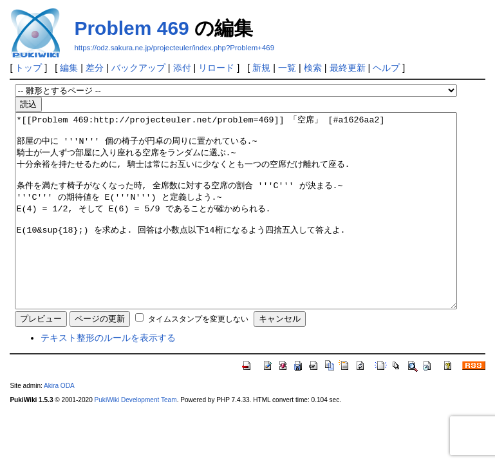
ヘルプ (386, 68)
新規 (261, 68)
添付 (182, 68)
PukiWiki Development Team (136, 438)
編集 (69, 68)
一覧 (287, 68)
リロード (216, 68)
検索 (313, 68)
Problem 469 (131, 28)
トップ (28, 68)
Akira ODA (59, 424)
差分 (95, 68)
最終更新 (348, 68)
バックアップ (138, 68)
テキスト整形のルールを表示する (108, 376)
